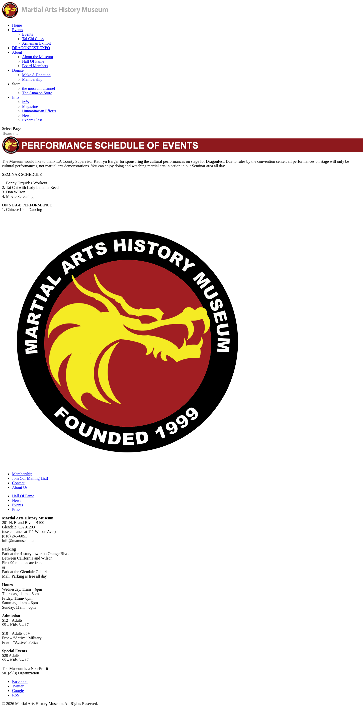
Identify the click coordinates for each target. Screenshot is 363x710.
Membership (32, 79)
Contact (18, 483)
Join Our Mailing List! (30, 478)
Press (16, 509)
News (26, 115)
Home (17, 25)
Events (17, 30)
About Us (20, 487)
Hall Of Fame (33, 61)
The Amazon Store (37, 93)
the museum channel (38, 88)
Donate (18, 70)
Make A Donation (36, 75)
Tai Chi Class (33, 39)
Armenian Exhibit (36, 43)
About (17, 52)
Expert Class (32, 120)
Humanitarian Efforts (39, 111)
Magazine (30, 106)
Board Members (35, 66)
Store (16, 84)
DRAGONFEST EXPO (31, 48)
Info (15, 97)
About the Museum (37, 57)
